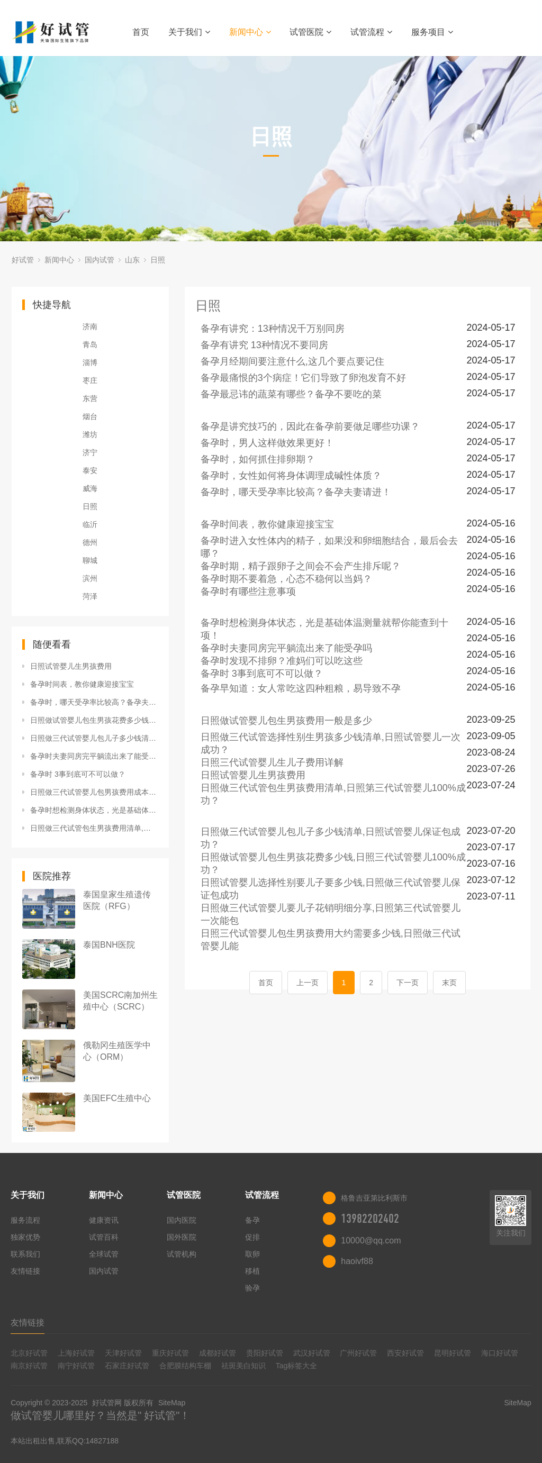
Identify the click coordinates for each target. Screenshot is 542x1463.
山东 (132, 260)
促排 (252, 1237)
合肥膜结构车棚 (185, 1365)
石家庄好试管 (127, 1365)
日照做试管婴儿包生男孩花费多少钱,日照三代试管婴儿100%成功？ (94, 720)
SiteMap (171, 1402)
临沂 (90, 524)
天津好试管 (123, 1353)
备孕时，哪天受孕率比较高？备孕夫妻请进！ (94, 702)
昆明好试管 (452, 1353)
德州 (90, 542)
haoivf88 (357, 1261)
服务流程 (25, 1220)
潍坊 (90, 434)
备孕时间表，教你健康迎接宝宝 (82, 684)
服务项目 (432, 32)
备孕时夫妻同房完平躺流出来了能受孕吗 (94, 756)
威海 (90, 488)
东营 (90, 398)
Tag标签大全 (297, 1365)
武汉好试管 (311, 1353)
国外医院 (181, 1237)
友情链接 (25, 1271)
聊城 (90, 560)
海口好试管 (499, 1353)
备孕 (252, 1220)
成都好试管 (217, 1353)
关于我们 (189, 32)
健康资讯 (104, 1220)
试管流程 (371, 32)
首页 (140, 32)
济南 (90, 326)
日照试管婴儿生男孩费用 (71, 666)
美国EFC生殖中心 (117, 1098)
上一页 (307, 982)
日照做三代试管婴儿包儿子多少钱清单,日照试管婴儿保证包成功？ (94, 738)
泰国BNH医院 (109, 944)
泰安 (90, 470)
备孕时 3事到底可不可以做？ (77, 774)
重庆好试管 (170, 1353)
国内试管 (99, 260)
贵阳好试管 (264, 1353)
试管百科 (104, 1237)
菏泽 (90, 596)
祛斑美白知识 (243, 1365)
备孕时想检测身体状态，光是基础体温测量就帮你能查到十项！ (94, 810)
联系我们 (25, 1254)
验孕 (252, 1288)
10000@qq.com (371, 1240)
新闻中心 (250, 32)
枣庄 (90, 380)
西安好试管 (405, 1353)
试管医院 (310, 32)
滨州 (90, 578)
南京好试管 (29, 1365)
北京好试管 (29, 1353)
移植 (252, 1271)
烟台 (90, 416)
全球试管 (104, 1254)
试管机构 (181, 1254)
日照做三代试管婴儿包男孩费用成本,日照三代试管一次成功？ (94, 792)
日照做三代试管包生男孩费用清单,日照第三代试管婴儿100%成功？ (94, 828)
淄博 (90, 362)
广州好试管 (358, 1353)
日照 (157, 260)
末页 (449, 982)
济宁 (90, 452)
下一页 (407, 982)
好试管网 (107, 1402)
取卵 (252, 1254)
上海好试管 (76, 1353)
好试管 (23, 260)
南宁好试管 (76, 1365)
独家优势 (25, 1237)
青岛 (90, 344)
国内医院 (181, 1220)
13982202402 (370, 1218)
